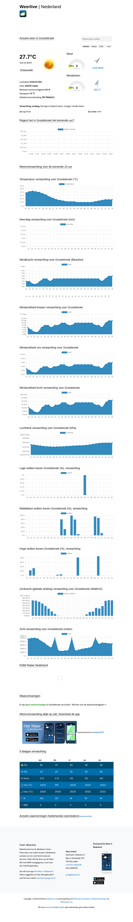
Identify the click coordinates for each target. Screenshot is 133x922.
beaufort (86, 46)
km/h (101, 46)
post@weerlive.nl (73, 875)
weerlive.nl (51, 899)
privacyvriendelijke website (55, 907)
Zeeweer (87, 899)
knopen (94, 46)
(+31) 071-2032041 (73, 865)
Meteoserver (78, 899)
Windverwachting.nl (99, 899)
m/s (108, 46)
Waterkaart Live (66, 902)
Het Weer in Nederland (43, 871)
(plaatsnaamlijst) (86, 816)
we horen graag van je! (46, 878)
